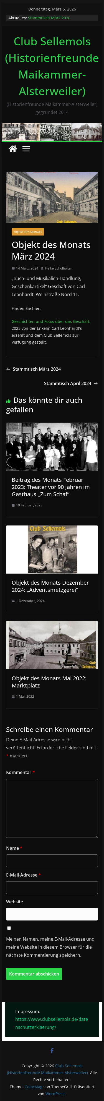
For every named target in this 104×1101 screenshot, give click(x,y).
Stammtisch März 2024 (33, 369)
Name (14, 848)
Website (14, 902)
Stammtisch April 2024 (71, 383)
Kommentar (20, 772)
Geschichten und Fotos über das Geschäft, (51, 321)
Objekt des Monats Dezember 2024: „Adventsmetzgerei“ (50, 586)
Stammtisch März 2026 (49, 17)
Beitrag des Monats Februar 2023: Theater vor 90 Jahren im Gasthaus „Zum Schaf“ (51, 487)
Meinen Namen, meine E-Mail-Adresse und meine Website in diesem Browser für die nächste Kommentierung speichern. (50, 947)
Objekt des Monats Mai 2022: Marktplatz (49, 681)
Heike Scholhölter (58, 268)
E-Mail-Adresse (23, 875)
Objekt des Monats (28, 232)
